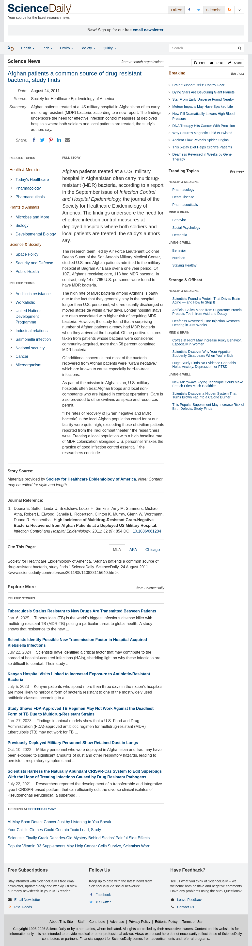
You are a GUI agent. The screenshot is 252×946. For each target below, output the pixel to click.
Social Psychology (186, 228)
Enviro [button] (66, 48)
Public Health (27, 271)
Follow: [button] (176, 10)
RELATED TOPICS (22, 158)
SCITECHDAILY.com (42, 809)
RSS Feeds (23, 907)
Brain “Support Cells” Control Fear (198, 85)
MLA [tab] (117, 550)
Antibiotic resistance (33, 294)
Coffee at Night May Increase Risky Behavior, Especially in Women (206, 342)
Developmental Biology (36, 234)
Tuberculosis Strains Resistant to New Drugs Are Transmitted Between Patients (82, 611)
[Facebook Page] (189, 10)
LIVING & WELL (179, 242)
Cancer (22, 356)
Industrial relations (31, 331)
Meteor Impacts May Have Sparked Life (202, 106)
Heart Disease (183, 197)
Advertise (117, 922)
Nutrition (178, 258)
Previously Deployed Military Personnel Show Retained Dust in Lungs (73, 743)
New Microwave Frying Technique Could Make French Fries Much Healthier (207, 384)
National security (30, 348)
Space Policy (27, 254)
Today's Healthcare (32, 180)
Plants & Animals (24, 207)
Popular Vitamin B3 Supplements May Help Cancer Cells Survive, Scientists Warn (79, 846)
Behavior (179, 220)
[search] (239, 48)
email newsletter (148, 30)
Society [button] (87, 48)
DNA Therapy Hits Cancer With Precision (203, 126)
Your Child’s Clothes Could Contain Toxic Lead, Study (54, 830)
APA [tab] (133, 550)
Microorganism (28, 365)
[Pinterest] (51, 140)
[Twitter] (42, 140)
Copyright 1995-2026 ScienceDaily (39, 929)
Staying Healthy (184, 265)
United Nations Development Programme (28, 316)
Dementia (179, 235)
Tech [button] (47, 48)
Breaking (177, 73)
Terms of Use (192, 922)
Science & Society (25, 244)
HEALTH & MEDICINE (184, 182)
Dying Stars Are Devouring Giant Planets (203, 92)
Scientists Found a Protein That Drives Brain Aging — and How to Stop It (206, 300)
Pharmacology (28, 188)
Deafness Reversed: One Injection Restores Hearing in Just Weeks (205, 323)
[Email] (67, 140)
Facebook (103, 895)
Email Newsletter (27, 900)
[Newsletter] (239, 10)
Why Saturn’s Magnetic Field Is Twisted (202, 133)
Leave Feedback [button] (190, 900)
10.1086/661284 (147, 531)
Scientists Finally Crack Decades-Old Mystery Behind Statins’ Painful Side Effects (79, 838)
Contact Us (185, 907)
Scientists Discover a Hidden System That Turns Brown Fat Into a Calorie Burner (204, 395)
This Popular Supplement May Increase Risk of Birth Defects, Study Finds (208, 406)
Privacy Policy (139, 922)
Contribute (97, 922)
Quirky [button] (109, 48)
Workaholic (25, 302)
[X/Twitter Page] (199, 10)
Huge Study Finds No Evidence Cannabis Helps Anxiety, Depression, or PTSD (204, 365)
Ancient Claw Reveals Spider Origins (200, 140)
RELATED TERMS (22, 283)
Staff (81, 922)
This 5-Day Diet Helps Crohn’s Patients (202, 147)
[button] (199, 63)
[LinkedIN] (59, 140)
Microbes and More (32, 217)
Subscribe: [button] (214, 10)
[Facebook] (34, 140)
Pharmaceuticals (30, 197)
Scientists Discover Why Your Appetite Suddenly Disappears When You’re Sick (202, 353)
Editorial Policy (166, 922)
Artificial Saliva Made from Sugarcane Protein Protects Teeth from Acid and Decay (207, 312)
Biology (22, 225)
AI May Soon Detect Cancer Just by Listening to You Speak (59, 822)
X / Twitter (103, 902)
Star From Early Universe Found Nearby (203, 99)
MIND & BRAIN (179, 212)
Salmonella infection (33, 339)
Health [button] (27, 48)
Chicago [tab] (152, 550)
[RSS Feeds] (230, 10)
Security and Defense (34, 263)
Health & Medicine (26, 170)
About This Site (61, 922)
